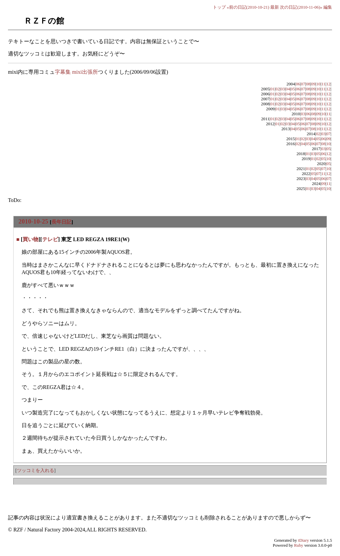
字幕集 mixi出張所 (76, 72)
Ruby (298, 545)
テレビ (50, 239)
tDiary (303, 540)
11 (323, 84)
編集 (327, 7)
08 (308, 84)
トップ (219, 7)
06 (298, 84)
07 (303, 84)
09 (313, 84)
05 (293, 89)
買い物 (31, 239)
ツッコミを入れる (35, 470)
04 (288, 89)
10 (318, 84)
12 (328, 84)
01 (272, 89)
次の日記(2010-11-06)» (301, 7)
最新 (274, 7)
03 (283, 89)
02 (278, 89)
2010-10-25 (33, 221)
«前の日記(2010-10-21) (248, 7)
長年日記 (61, 222)
